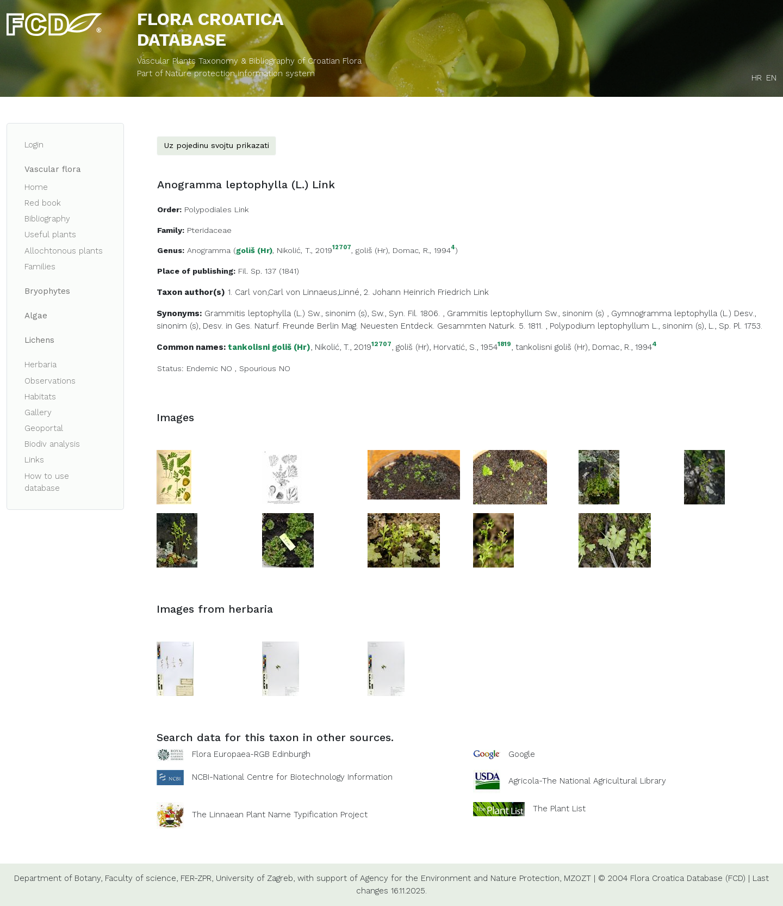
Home (36, 187)
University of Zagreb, (255, 878)
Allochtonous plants (63, 251)
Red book (42, 203)
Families (39, 267)
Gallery (38, 412)
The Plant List (559, 808)
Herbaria (40, 364)
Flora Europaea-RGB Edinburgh (251, 754)
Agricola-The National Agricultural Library (587, 781)
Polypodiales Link (216, 209)
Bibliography (47, 219)
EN (771, 78)
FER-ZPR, (197, 878)
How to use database (46, 482)
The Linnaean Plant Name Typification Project (280, 814)
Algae (35, 316)
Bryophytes (47, 291)
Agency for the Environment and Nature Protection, (460, 878)
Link (481, 292)
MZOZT (577, 878)
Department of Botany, (58, 878)
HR (756, 78)
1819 (504, 344)
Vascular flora (52, 169)
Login (34, 145)
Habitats (40, 397)
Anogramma (209, 250)
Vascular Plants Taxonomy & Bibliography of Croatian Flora (249, 61)
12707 (341, 248)
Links (34, 460)
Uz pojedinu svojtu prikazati (216, 145)
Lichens (39, 340)
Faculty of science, (141, 878)
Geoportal (43, 428)
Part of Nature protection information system (226, 73)
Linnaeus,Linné (331, 292)
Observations (50, 381)
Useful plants (50, 234)
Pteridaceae (209, 230)
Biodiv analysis (52, 444)
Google (521, 754)
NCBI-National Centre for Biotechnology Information (292, 777)
